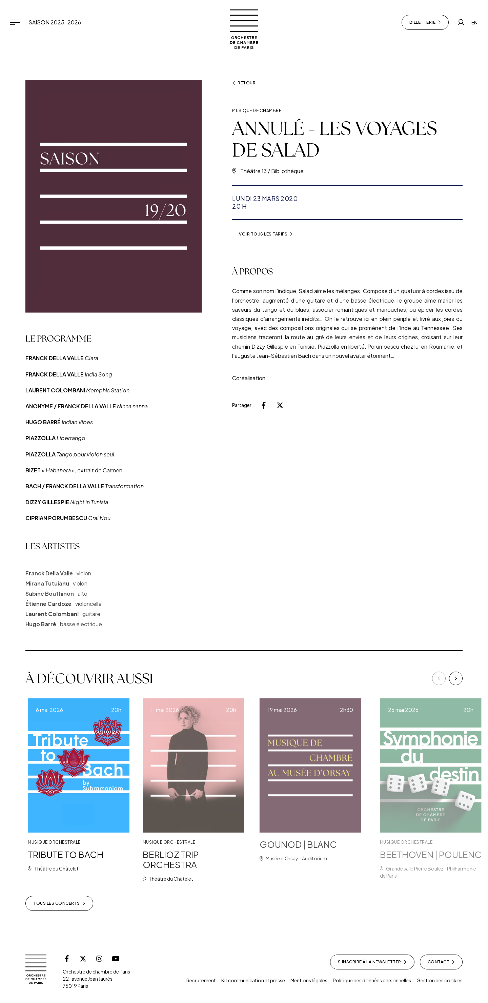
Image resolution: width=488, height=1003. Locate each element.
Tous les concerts (59, 903)
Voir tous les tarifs (266, 234)
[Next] (456, 678)
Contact (441, 962)
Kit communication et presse (253, 980)
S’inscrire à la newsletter (372, 962)
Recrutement (201, 980)
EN (474, 22)
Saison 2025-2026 (54, 22)
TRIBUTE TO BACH (78, 854)
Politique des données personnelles (372, 980)
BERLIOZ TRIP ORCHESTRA (191, 859)
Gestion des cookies (439, 980)
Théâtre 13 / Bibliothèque (272, 171)
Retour (244, 83)
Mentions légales (308, 980)
